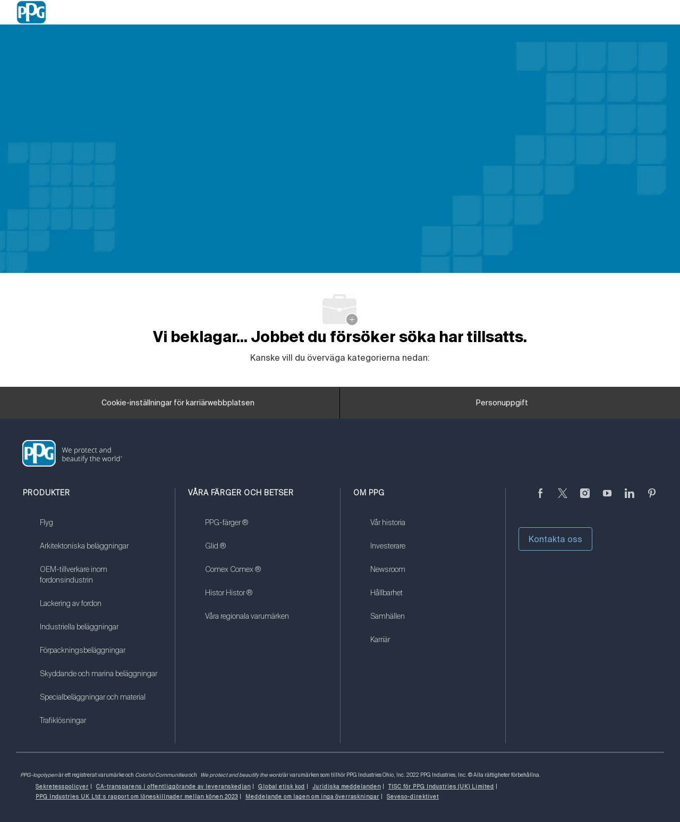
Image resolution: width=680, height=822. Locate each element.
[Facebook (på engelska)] (540, 499)
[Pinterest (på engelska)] (652, 499)
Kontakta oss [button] (555, 539)
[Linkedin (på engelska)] (629, 499)
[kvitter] (562, 499)
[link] (101, 529)
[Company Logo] (31, 12)
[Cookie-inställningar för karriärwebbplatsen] (178, 406)
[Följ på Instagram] (585, 499)
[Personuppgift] (502, 406)
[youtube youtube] (607, 499)
